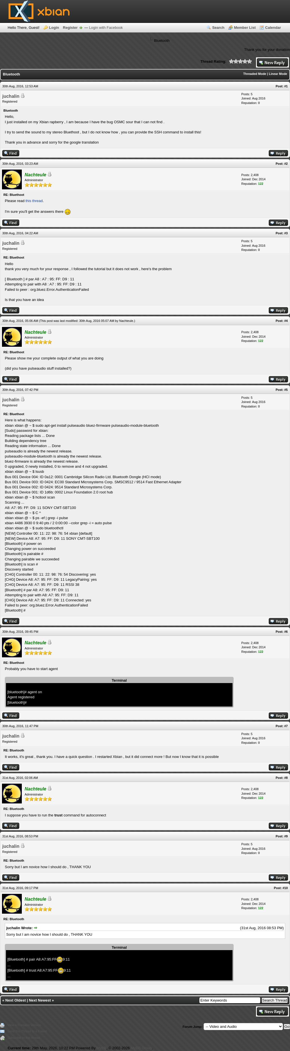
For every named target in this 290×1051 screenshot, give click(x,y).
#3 (286, 233)
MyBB (101, 1048)
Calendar (273, 27)
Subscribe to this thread (23, 1037)
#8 (286, 777)
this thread (34, 201)
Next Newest (40, 1000)
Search (218, 27)
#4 (286, 320)
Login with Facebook (106, 27)
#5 (286, 389)
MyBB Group (141, 1048)
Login (54, 27)
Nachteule (126, 320)
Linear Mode (278, 73)
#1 (286, 86)
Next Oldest (15, 1000)
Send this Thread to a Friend (27, 1031)
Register (70, 27)
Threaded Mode (254, 73)
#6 (286, 631)
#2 (286, 163)
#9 (286, 836)
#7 (286, 726)
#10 (285, 888)
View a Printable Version (24, 1025)
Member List (245, 27)
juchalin (10, 96)
